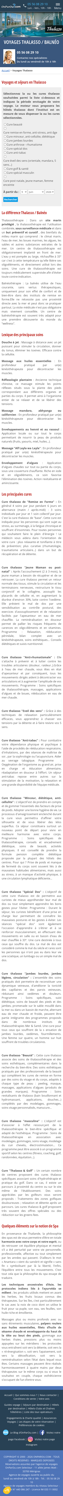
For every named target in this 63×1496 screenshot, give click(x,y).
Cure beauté (14, 124)
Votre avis (44, 1398)
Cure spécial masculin (20, 173)
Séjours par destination (36, 1404)
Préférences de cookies (31, 1425)
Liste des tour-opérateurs (38, 1412)
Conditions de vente (25, 1398)
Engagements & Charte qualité (24, 1418)
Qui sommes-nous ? (26, 1395)
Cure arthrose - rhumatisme (24, 144)
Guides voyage (12, 1404)
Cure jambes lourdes (20, 140)
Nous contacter (48, 1395)
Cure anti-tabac (16, 152)
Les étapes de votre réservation (36, 1421)
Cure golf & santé (17, 169)
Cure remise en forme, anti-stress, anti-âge (30, 132)
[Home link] (11, 6)
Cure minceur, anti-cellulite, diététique (31, 136)
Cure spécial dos (17, 148)
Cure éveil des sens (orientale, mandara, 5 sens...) (29, 163)
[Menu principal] (57, 6)
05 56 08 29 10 (38, 4)
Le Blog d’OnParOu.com (19, 1432)
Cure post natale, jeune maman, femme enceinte (28, 183)
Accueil (6, 70)
